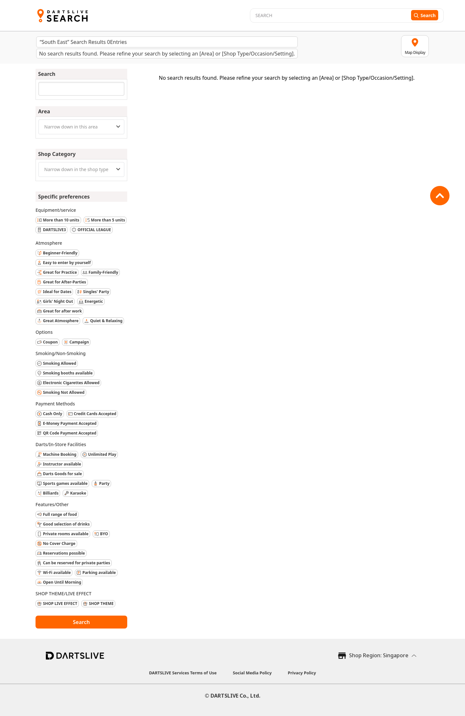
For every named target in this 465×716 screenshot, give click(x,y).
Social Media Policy (252, 673)
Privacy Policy (302, 673)
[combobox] (81, 126)
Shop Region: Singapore (378, 655)
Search (81, 622)
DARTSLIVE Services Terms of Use (183, 673)
